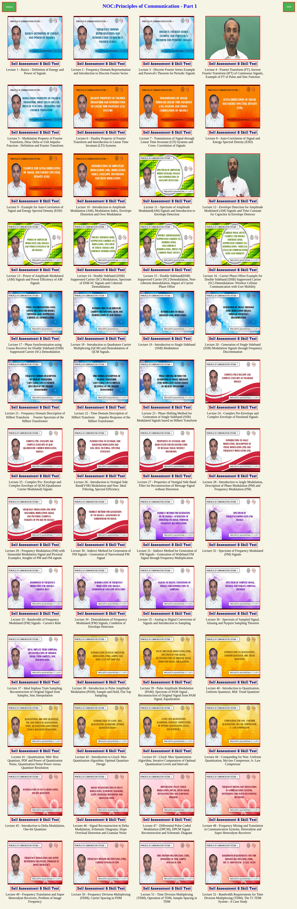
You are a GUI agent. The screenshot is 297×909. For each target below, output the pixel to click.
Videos (9, 7)
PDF (289, 7)
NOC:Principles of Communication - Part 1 (150, 6)
